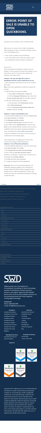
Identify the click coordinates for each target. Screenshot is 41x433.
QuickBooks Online (5, 244)
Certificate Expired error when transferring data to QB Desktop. (18, 188)
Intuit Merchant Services (10, 324)
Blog (22, 329)
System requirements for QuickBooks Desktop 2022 (14, 194)
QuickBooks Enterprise (6, 207)
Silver (2, 209)
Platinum (3, 214)
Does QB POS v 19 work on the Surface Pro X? (13, 196)
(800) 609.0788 (13, 304)
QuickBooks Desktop (6, 229)
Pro (2, 231)
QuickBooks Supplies (9, 322)
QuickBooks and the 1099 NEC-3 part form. (12, 199)
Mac (2, 236)
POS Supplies (4, 227)
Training (2, 263)
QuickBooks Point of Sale (7, 218)
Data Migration (25, 324)
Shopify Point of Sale (9, 326)
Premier (3, 233)
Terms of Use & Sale (26, 338)
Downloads (24, 322)
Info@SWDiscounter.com (17, 306)
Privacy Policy (24, 336)
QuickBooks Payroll (5, 256)
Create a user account (26, 131)
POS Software (4, 220)
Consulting (3, 258)
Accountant (4, 216)
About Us (12, 343)
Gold (2, 211)
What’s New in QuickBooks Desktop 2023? (12, 191)
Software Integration (26, 326)
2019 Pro (3, 240)
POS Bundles (4, 225)
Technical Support (5, 261)
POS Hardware (4, 222)
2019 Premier (4, 242)
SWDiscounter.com (18, 388)
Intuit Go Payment (8, 339)
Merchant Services (5, 254)
